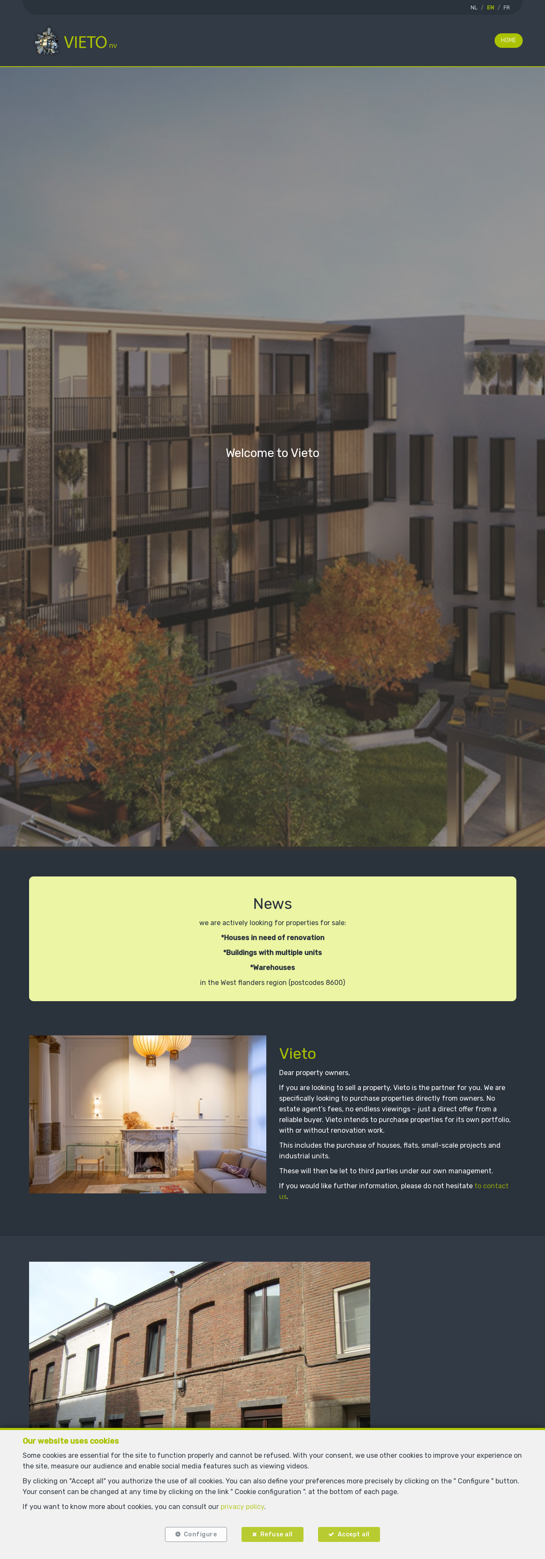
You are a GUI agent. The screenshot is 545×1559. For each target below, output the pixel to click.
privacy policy (242, 1507)
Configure (200, 1534)
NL (474, 7)
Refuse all (276, 1534)
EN (490, 7)
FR (507, 7)
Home (508, 40)
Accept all (354, 1534)
